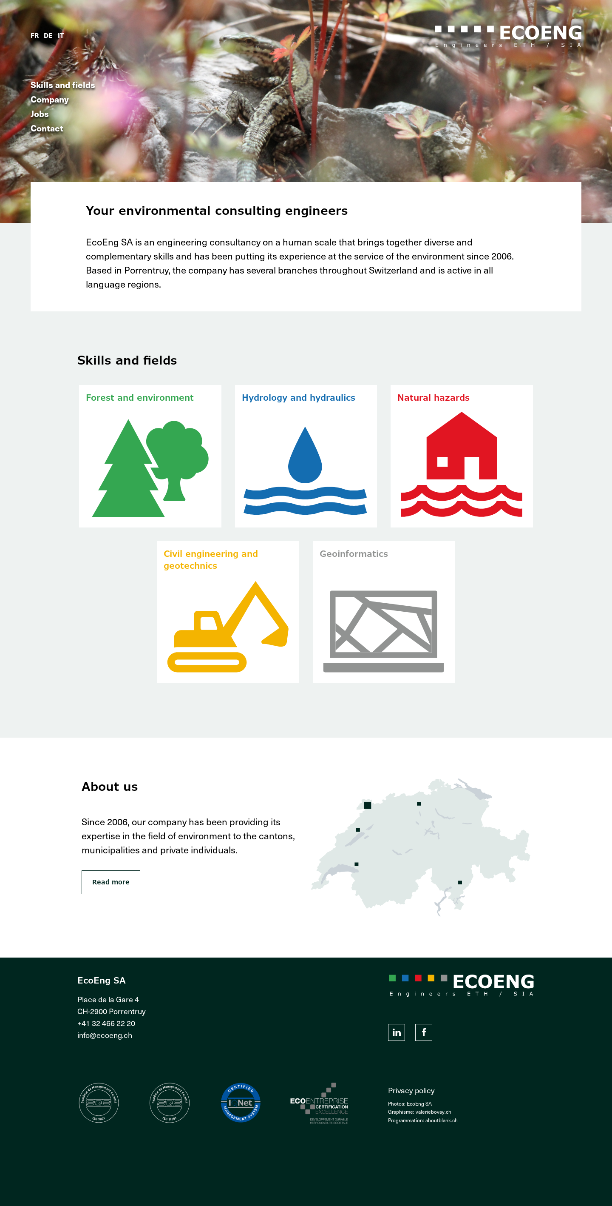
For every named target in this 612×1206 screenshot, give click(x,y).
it (61, 35)
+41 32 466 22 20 (106, 1023)
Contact (47, 128)
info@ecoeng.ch (104, 1034)
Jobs (40, 114)
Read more (111, 882)
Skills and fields (63, 85)
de (48, 35)
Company (50, 99)
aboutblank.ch (441, 1120)
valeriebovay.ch (433, 1111)
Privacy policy (411, 1090)
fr (35, 35)
